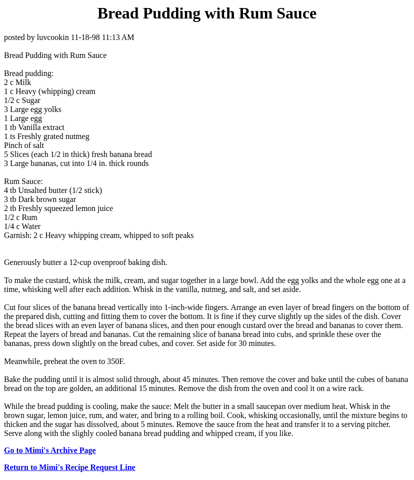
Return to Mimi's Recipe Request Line (70, 467)
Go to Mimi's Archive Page (50, 450)
